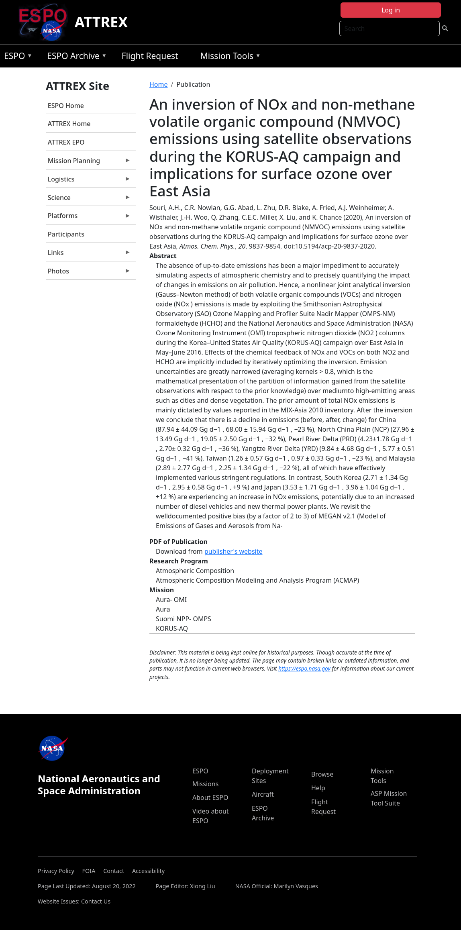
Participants (66, 234)
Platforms (88, 217)
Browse (322, 774)
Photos (88, 273)
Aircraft (263, 794)
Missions (205, 783)
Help (318, 787)
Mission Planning (88, 162)
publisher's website (233, 551)
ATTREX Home (69, 123)
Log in (390, 10)
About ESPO (210, 797)
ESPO (16, 57)
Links (88, 254)
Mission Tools (228, 57)
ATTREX (101, 22)
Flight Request (150, 55)
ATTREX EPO (66, 142)
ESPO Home (66, 105)
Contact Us (95, 901)
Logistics (88, 181)
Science (88, 199)
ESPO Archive (75, 57)
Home (158, 84)
